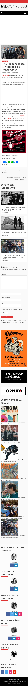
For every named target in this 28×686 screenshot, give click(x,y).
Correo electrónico (5, 297)
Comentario (4, 274)
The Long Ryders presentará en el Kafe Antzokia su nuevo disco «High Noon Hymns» (13, 257)
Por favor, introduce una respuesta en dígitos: (11, 309)
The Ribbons (6, 164)
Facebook (2, 672)
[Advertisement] (14, 29)
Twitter (6, 672)
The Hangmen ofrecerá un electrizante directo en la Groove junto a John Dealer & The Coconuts (13, 209)
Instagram (10, 672)
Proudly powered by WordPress (9, 681)
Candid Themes (16, 683)
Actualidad (5, 61)
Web (2, 303)
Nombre (3, 291)
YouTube (14, 672)
